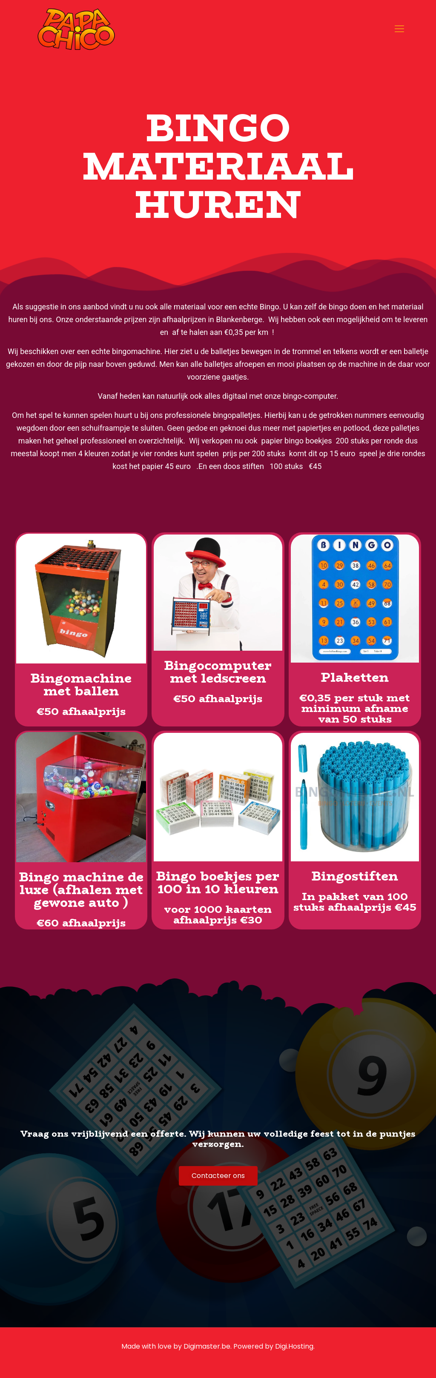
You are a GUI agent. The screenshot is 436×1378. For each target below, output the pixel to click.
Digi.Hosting (294, 1346)
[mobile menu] (399, 29)
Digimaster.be (207, 1346)
